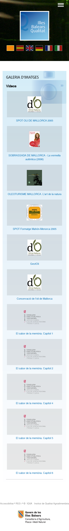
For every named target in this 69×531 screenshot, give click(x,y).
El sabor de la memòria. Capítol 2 (34, 368)
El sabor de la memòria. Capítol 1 (34, 333)
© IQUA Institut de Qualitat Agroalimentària (46, 503)
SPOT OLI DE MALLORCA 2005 (34, 120)
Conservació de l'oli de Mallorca (34, 298)
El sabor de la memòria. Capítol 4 (34, 403)
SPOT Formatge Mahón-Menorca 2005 (34, 229)
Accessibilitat (7, 503)
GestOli (34, 263)
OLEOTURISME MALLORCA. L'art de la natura (34, 194)
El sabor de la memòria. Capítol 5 (34, 438)
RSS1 (19, 503)
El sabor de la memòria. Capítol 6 (34, 473)
